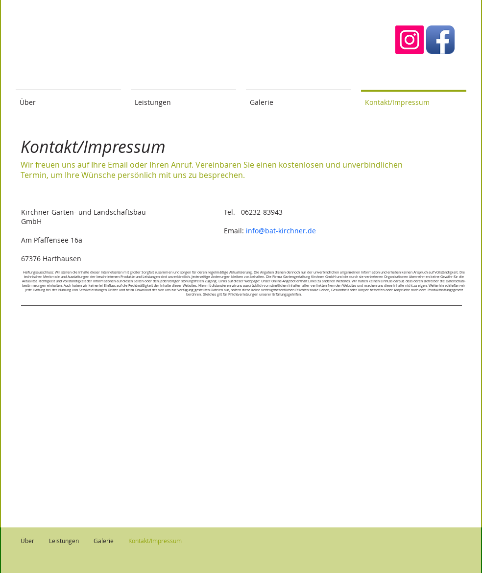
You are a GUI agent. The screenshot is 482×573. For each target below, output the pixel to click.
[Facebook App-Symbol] (440, 39)
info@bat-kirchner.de (281, 230)
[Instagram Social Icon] (409, 39)
